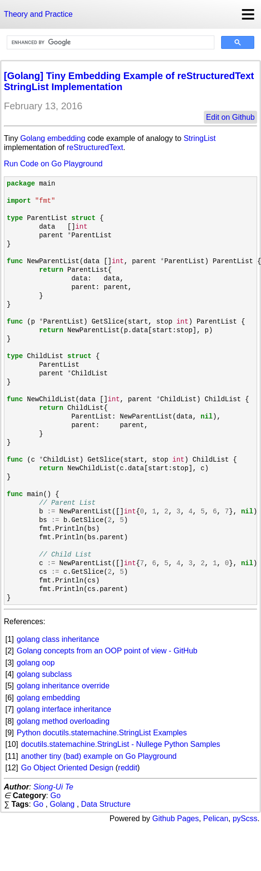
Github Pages (175, 818)
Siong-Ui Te (53, 787)
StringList (200, 138)
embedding (66, 138)
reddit (127, 768)
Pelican (215, 818)
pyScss (245, 818)
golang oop (36, 663)
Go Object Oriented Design (67, 768)
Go (55, 795)
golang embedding (48, 698)
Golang (32, 138)
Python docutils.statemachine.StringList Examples (102, 733)
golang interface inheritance (64, 709)
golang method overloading (63, 721)
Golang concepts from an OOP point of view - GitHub (107, 651)
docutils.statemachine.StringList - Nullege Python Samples (120, 744)
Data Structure (106, 804)
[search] (110, 42)
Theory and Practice (38, 14)
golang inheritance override (63, 686)
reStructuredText (95, 147)
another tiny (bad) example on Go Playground (99, 756)
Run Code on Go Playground (53, 164)
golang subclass (44, 674)
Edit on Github (230, 117)
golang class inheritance (58, 639)
